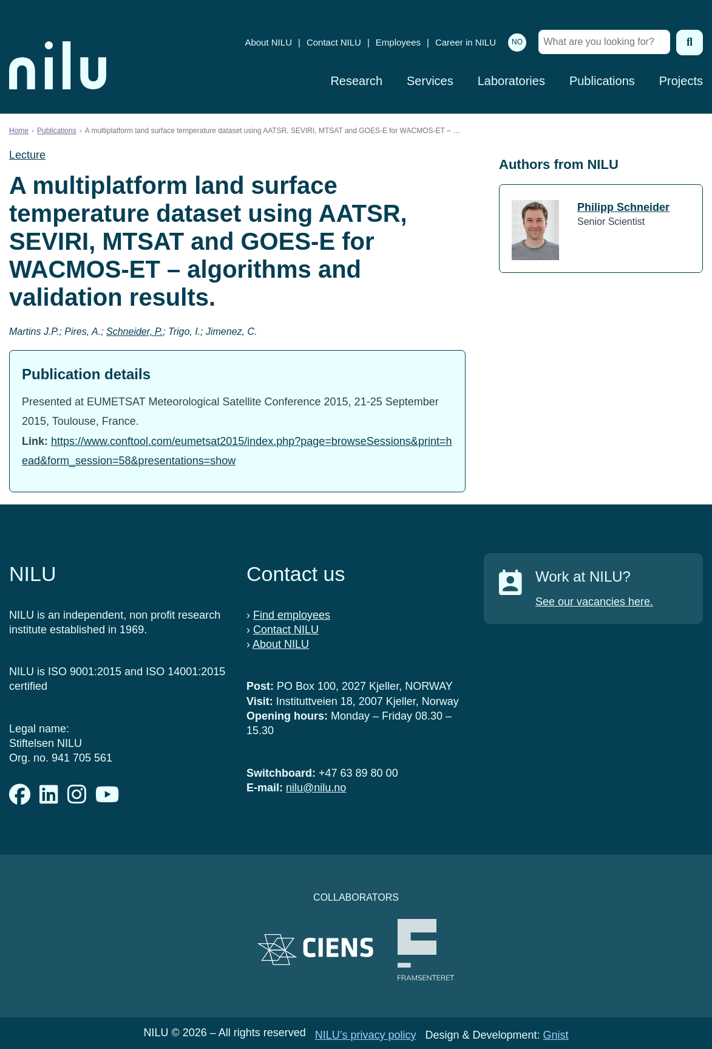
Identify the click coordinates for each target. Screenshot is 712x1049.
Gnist (556, 1035)
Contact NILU (334, 42)
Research (356, 81)
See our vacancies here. (594, 602)
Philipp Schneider (623, 207)
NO (517, 42)
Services (430, 81)
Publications (602, 81)
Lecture (27, 155)
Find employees (291, 615)
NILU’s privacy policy (365, 1035)
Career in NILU (465, 42)
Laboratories (511, 81)
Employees (398, 42)
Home (19, 130)
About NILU (268, 42)
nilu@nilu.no (316, 788)
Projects (681, 81)
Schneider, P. (134, 331)
